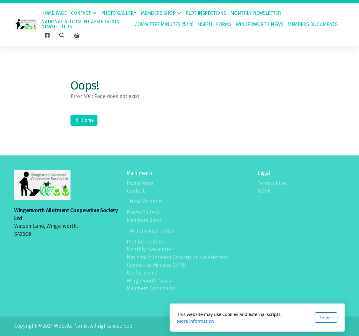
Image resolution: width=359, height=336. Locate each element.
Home (84, 120)
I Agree (248, 317)
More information (118, 321)
